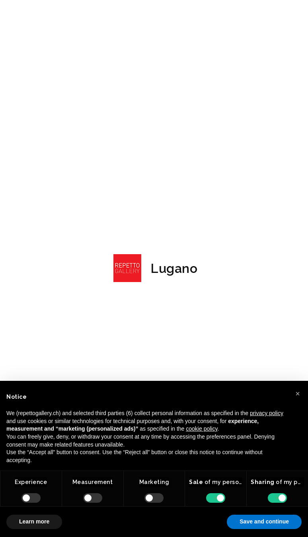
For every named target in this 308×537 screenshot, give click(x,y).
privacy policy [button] (266, 413)
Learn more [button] (34, 521)
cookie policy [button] (201, 428)
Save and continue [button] (264, 521)
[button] (297, 393)
